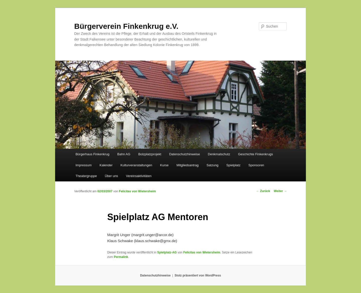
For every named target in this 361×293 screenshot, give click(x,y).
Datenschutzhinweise (184, 154)
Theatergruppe (86, 176)
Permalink (121, 257)
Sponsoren (256, 165)
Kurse (164, 165)
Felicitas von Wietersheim (137, 191)
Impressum (83, 165)
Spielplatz (233, 165)
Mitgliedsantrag (187, 165)
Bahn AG (123, 154)
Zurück (263, 191)
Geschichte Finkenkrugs (255, 154)
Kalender (106, 165)
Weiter (280, 191)
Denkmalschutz (219, 154)
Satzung (213, 165)
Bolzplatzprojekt (149, 154)
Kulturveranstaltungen (136, 165)
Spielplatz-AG (167, 252)
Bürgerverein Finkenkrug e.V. (126, 26)
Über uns (111, 176)
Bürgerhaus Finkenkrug (92, 154)
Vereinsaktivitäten (138, 176)
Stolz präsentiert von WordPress (197, 275)
